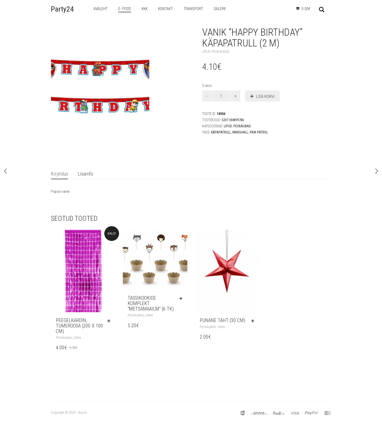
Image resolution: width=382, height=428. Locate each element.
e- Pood (124, 8)
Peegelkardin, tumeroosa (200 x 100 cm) (79, 325)
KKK (145, 8)
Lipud (206, 52)
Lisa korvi (265, 96)
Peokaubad (220, 52)
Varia (77, 337)
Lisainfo (85, 174)
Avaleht (100, 8)
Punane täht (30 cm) (222, 320)
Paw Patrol (259, 132)
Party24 (62, 9)
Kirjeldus (59, 174)
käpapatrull (221, 132)
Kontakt (165, 8)
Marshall (240, 132)
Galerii (220, 8)
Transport (193, 8)
